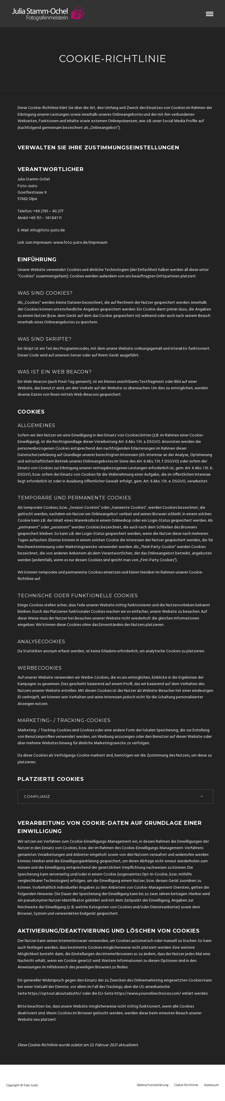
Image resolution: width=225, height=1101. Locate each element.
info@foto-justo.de (47, 230)
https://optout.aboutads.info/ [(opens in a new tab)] (54, 993)
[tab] (115, 796)
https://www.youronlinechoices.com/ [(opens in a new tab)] (148, 993)
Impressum (211, 1085)
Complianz (37, 796)
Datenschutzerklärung (152, 1085)
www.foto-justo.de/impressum (80, 242)
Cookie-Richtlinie (186, 1085)
